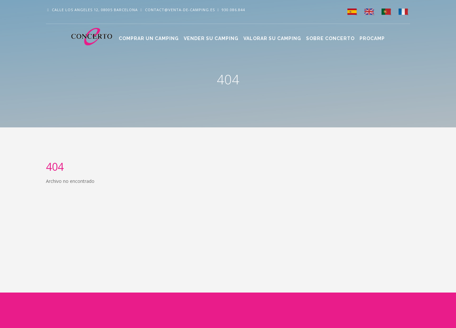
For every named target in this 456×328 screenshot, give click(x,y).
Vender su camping (211, 38)
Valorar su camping (272, 38)
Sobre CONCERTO (330, 38)
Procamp (372, 38)
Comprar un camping (149, 38)
